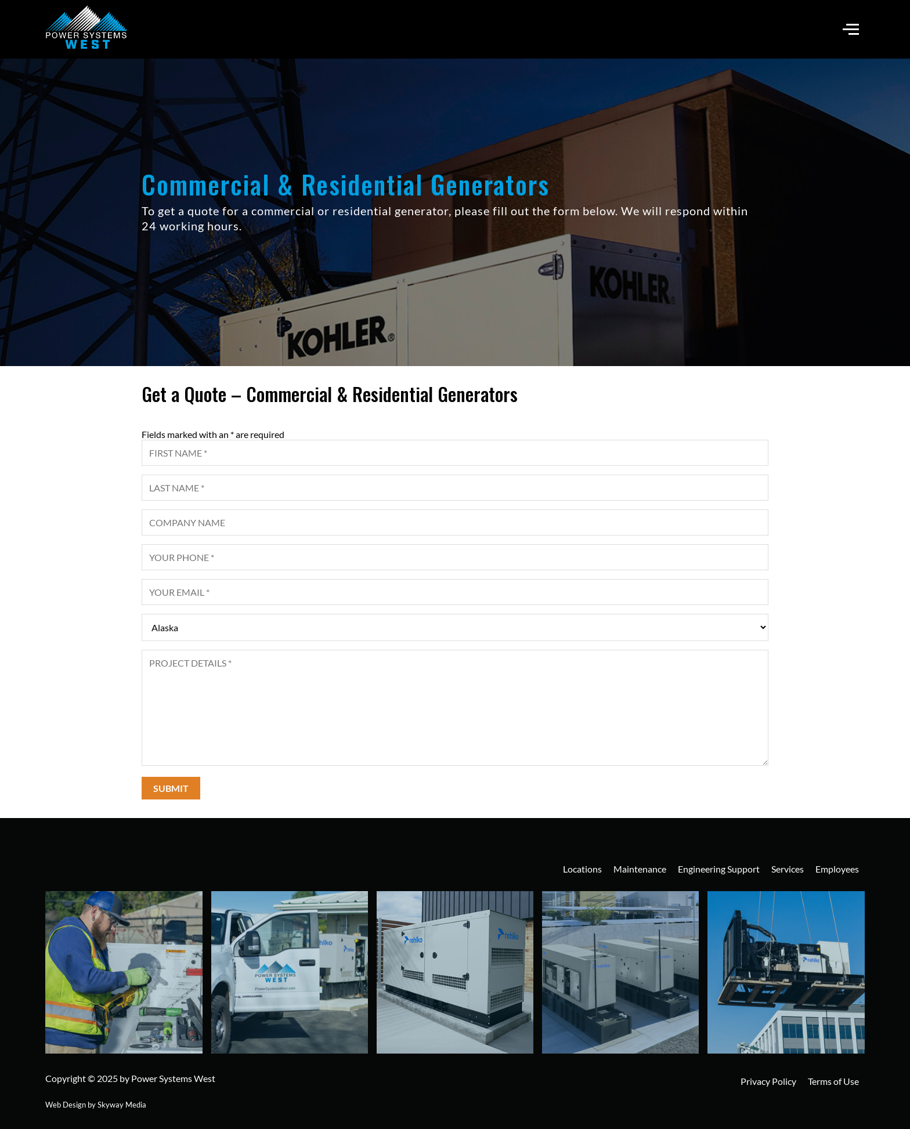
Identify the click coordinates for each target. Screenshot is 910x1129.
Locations (582, 868)
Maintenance (639, 868)
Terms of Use (833, 1081)
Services (787, 868)
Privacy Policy (768, 1081)
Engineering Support (719, 868)
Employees (837, 868)
